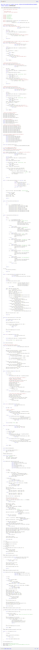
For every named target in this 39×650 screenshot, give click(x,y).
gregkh (12, 4)
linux (2, 4)
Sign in (37, 1)
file (19, 7)
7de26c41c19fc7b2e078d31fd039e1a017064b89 (28, 4)
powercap (7, 5)
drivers (2, 5)
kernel (7, 4)
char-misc (16, 4)
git (9, 4)
